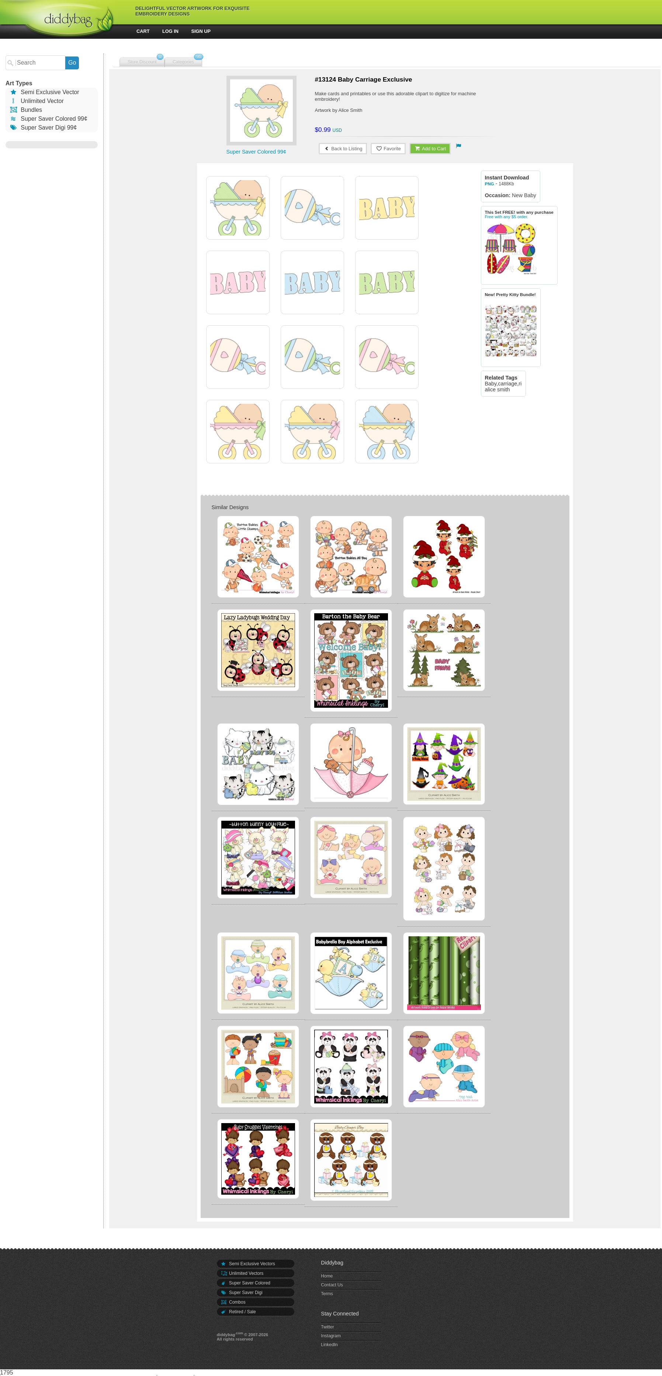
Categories (183, 62)
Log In (170, 31)
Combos (233, 1302)
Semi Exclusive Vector (44, 92)
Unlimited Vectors (242, 1273)
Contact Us (332, 1284)
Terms (327, 1293)
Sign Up (201, 31)
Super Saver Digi (242, 1292)
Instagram (330, 1335)
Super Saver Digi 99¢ (43, 127)
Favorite (388, 148)
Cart (143, 31)
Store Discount (142, 62)
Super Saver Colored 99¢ (48, 119)
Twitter (327, 1326)
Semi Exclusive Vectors (248, 1263)
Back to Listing (343, 148)
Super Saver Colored (246, 1283)
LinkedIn (329, 1344)
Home (327, 1276)
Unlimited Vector (36, 101)
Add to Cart (430, 148)
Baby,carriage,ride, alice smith (507, 386)
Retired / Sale (238, 1311)
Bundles (25, 110)
